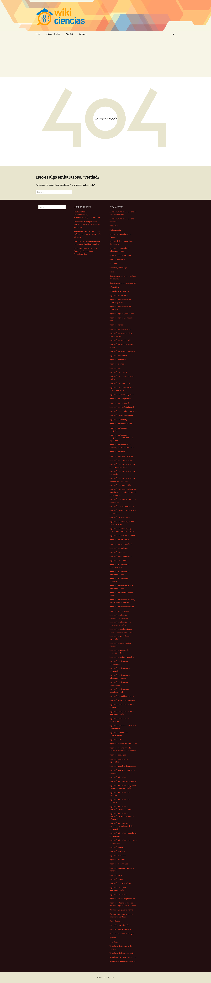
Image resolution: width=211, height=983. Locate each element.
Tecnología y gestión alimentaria (123, 957)
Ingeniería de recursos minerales (123, 506)
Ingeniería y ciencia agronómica (122, 898)
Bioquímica (114, 226)
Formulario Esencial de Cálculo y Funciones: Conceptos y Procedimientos (87, 251)
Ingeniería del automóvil (119, 539)
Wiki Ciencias (104, 977)
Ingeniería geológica (118, 755)
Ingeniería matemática (118, 855)
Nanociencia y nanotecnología (121, 933)
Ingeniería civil (115, 368)
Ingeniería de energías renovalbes (123, 411)
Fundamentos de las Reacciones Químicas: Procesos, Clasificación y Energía (87, 234)
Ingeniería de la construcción (121, 415)
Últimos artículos (53, 34)
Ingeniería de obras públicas (121, 460)
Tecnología (114, 942)
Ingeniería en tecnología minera (122, 700)
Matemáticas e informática (120, 925)
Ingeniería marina (116, 847)
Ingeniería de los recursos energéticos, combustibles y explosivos (121, 438)
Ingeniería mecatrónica (119, 864)
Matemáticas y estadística (120, 929)
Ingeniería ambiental (118, 359)
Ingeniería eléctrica (117, 552)
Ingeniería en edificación (119, 611)
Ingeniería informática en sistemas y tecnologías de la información (121, 826)
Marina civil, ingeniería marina (121, 910)
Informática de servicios (119, 291)
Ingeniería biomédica (118, 364)
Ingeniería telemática (118, 894)
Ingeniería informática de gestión (123, 781)
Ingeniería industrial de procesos (123, 766)
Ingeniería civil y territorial (120, 372)
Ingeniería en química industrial (122, 657)
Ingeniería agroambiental (120, 340)
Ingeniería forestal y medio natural (123, 743)
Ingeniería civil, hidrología (120, 383)
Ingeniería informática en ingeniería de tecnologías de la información (122, 816)
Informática (114, 287)
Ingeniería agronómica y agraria (122, 351)
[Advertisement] (105, 57)
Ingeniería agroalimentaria (120, 329)
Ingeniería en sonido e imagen (122, 696)
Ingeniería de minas (117, 451)
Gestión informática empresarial (123, 283)
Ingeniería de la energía (119, 419)
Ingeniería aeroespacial (119, 295)
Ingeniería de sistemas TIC (120, 517)
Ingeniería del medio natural (121, 544)
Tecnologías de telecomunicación (123, 961)
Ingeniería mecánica (118, 859)
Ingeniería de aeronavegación (121, 394)
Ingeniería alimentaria (118, 355)
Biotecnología (115, 230)
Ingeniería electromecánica (120, 556)
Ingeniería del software (119, 548)
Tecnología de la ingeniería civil (122, 953)
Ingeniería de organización (120, 485)
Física (112, 272)
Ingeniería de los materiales (121, 423)
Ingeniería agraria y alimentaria (122, 313)
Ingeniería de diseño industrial (122, 407)
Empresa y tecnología (118, 267)
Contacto (83, 34)
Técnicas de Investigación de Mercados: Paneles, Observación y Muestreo (87, 224)
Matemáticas (115, 921)
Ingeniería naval (116, 875)
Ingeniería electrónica (118, 560)
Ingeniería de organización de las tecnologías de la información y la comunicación (123, 492)
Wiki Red (69, 34)
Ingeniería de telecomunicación (122, 535)
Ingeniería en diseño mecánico (122, 606)
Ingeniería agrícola (117, 325)
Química (113, 937)
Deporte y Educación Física (120, 255)
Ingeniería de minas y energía (121, 456)
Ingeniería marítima (117, 851)
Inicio (38, 34)
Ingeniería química (117, 879)
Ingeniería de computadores (121, 403)
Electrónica (114, 263)
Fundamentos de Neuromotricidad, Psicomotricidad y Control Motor (87, 215)
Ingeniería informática (118, 777)
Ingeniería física (116, 739)
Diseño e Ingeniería (117, 259)
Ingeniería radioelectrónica (120, 883)
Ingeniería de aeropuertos (120, 398)
